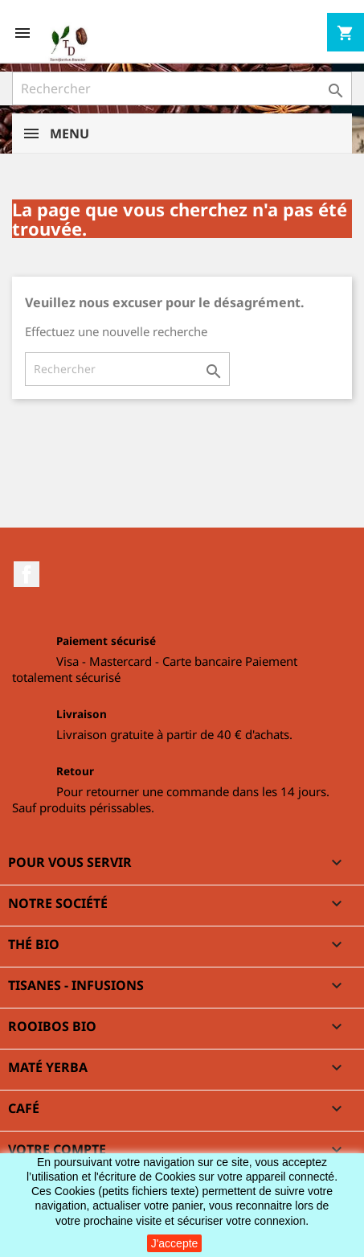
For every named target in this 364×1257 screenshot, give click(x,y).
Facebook (26, 574)
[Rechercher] (182, 88)
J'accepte (174, 1243)
